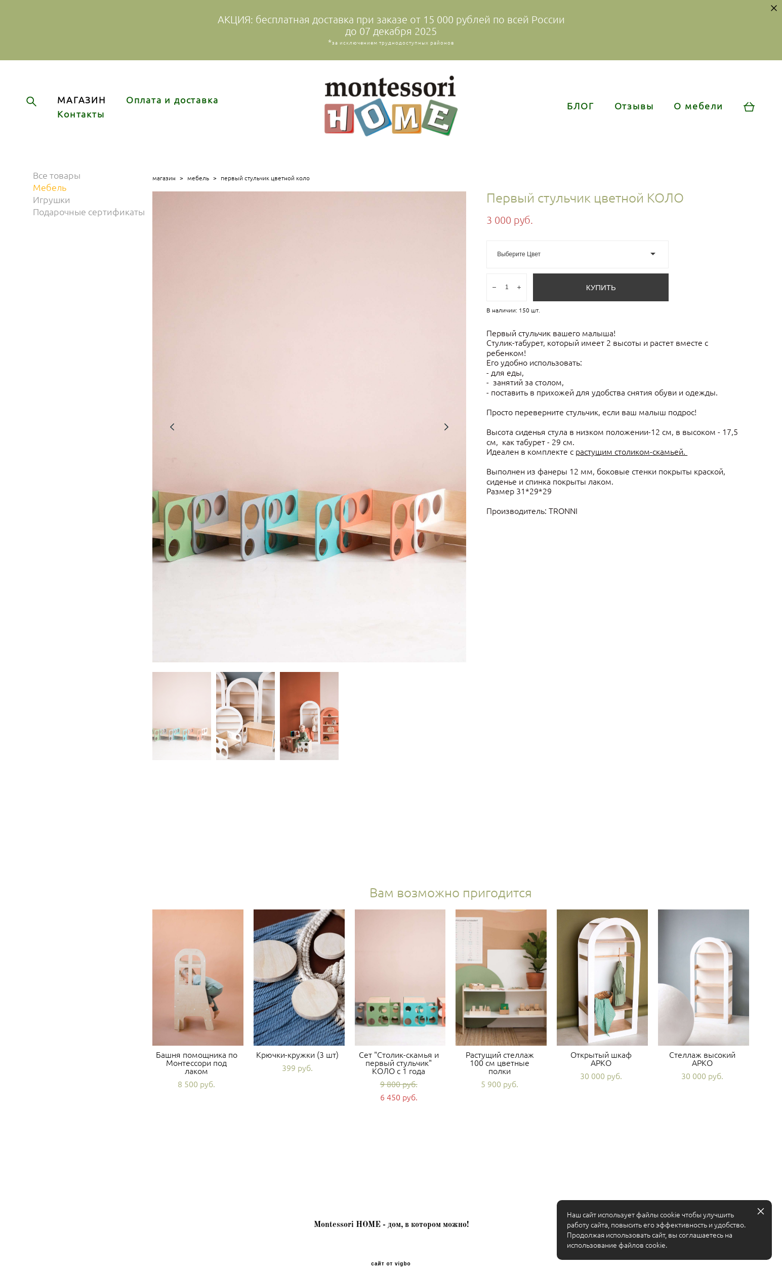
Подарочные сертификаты (89, 237)
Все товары (56, 200)
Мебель (49, 213)
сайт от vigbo (390, 1246)
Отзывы (625, 118)
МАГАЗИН (90, 112)
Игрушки (51, 225)
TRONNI (564, 535)
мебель (198, 203)
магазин (164, 203)
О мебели (689, 118)
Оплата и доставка (181, 112)
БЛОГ (571, 118)
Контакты (89, 126)
